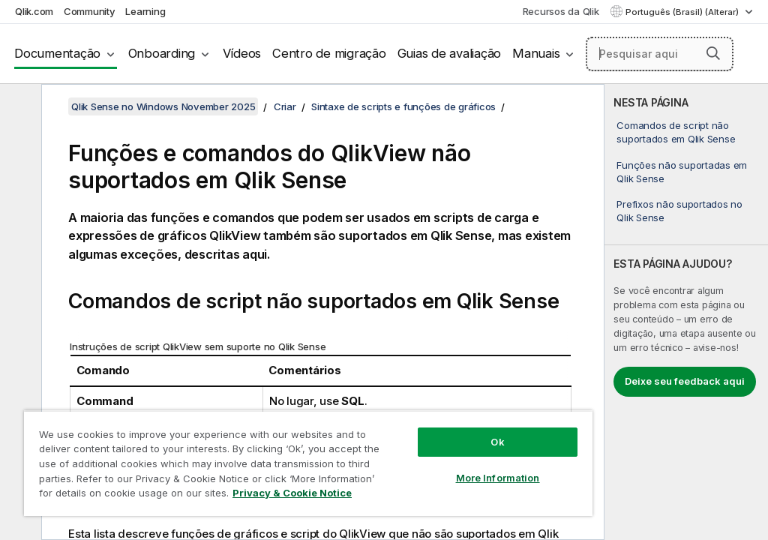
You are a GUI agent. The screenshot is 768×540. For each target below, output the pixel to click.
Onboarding (162, 53)
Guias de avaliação (450, 53)
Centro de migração (329, 53)
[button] (713, 53)
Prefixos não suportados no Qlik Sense (679, 211)
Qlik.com (34, 11)
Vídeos (242, 53)
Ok (497, 442)
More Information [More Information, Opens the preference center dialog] (498, 478)
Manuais (536, 53)
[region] (308, 463)
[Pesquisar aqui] (659, 54)
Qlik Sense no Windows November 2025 (163, 106)
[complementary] (686, 312)
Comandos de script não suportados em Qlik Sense (675, 132)
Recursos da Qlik (561, 11)
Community (90, 11)
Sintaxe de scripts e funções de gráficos (403, 106)
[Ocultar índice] (19, 107)
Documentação (57, 53)
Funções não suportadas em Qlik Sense (681, 171)
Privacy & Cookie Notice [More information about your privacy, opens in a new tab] (292, 493)
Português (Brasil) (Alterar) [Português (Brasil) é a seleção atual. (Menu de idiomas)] (683, 12)
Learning (145, 11)
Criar (285, 106)
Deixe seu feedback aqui (685, 381)
